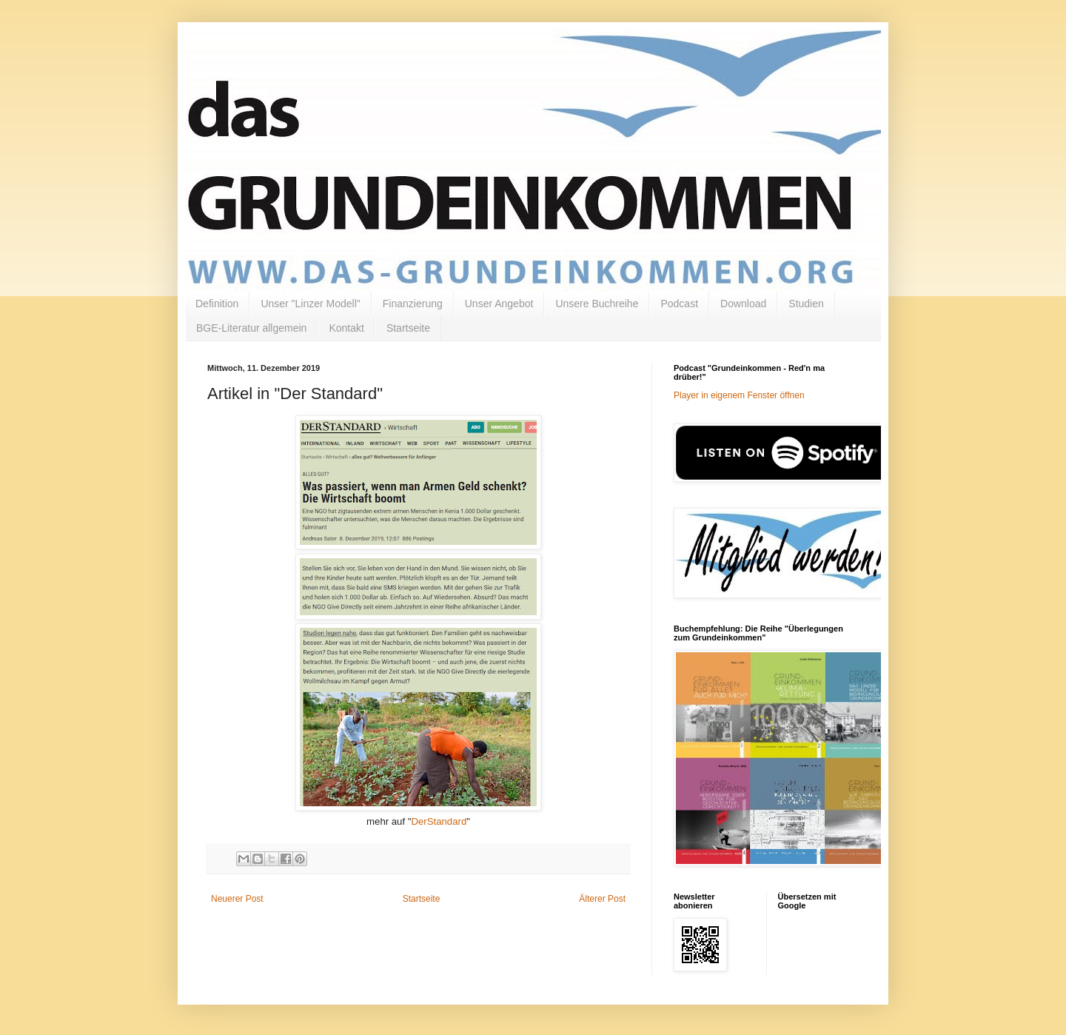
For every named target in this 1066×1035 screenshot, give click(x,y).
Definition (216, 303)
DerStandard (438, 821)
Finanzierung (413, 303)
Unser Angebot (499, 303)
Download (743, 303)
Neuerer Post (237, 899)
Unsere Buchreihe (596, 303)
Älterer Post (602, 899)
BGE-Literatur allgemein (251, 328)
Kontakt (346, 328)
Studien (805, 303)
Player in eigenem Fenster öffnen (739, 395)
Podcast (679, 303)
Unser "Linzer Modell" (310, 303)
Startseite (408, 328)
